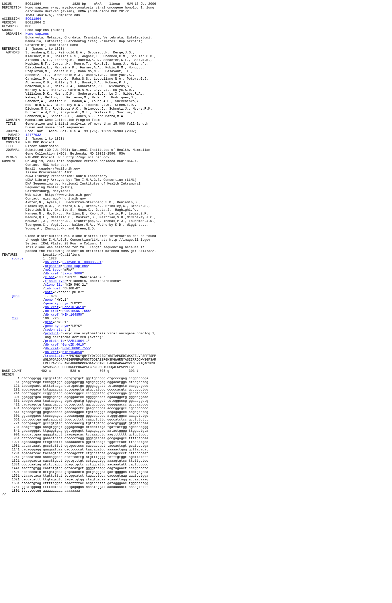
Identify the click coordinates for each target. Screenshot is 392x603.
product (52, 400)
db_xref (52, 314)
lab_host (52, 346)
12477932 (33, 161)
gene (16, 355)
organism (52, 319)
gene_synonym (56, 364)
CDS (15, 382)
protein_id (54, 408)
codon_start (55, 395)
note (49, 350)
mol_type (52, 323)
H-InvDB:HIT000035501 (82, 314)
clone (50, 332)
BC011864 (33, 22)
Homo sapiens (37, 40)
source (18, 310)
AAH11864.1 (78, 408)
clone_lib (53, 341)
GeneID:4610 (73, 368)
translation (55, 426)
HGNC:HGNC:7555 (76, 373)
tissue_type (55, 337)
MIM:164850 (72, 377)
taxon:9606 (72, 328)
